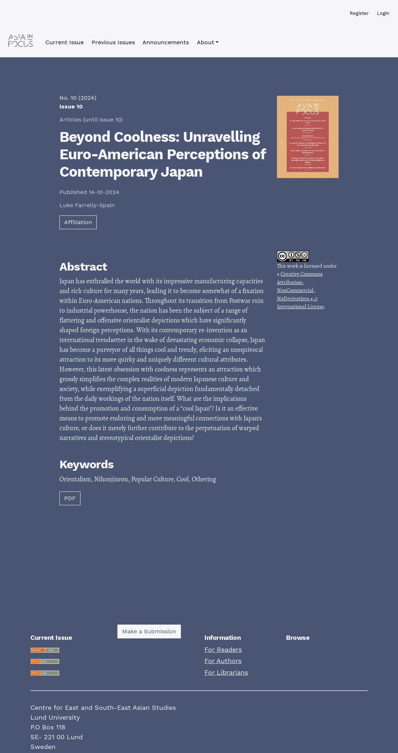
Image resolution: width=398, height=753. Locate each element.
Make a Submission (149, 631)
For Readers (223, 649)
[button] (207, 42)
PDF (70, 498)
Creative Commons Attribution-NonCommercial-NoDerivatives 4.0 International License (300, 290)
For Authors (222, 660)
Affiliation (78, 222)
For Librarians (226, 672)
